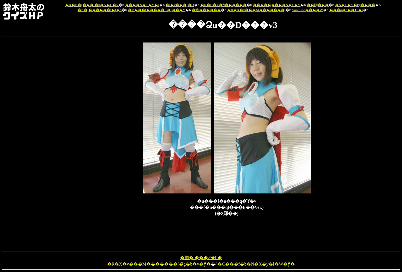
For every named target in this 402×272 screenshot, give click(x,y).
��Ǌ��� (318, 5)
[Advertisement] (114, 126)
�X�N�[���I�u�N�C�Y (92, 5)
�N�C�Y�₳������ (223, 5)
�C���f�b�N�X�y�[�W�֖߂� (256, 264)
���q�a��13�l (346, 10)
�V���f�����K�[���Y (156, 10)
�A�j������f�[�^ (100, 10)
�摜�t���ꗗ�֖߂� (201, 257)
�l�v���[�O (180, 5)
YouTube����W (307, 10)
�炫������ (206, 10)
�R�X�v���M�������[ (256, 10)
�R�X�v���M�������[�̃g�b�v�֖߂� (159, 264)
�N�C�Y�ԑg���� (355, 5)
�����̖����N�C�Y (276, 5)
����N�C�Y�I (142, 5)
